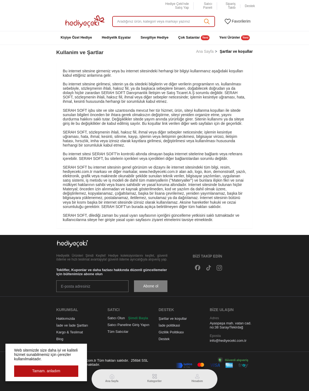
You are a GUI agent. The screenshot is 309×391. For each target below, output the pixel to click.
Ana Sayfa (205, 51)
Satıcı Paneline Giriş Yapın (128, 325)
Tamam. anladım (46, 371)
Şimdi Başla (138, 318)
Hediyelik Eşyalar (116, 37)
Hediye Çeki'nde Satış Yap (177, 6)
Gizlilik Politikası (171, 332)
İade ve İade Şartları (72, 325)
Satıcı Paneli (207, 6)
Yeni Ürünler (234, 37)
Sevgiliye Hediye (154, 37)
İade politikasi (169, 325)
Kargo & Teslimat (69, 332)
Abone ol (150, 286)
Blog (59, 339)
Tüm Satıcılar (117, 332)
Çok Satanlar (194, 37)
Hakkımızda (65, 318)
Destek (163, 339)
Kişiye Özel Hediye (76, 37)
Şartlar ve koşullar (172, 318)
